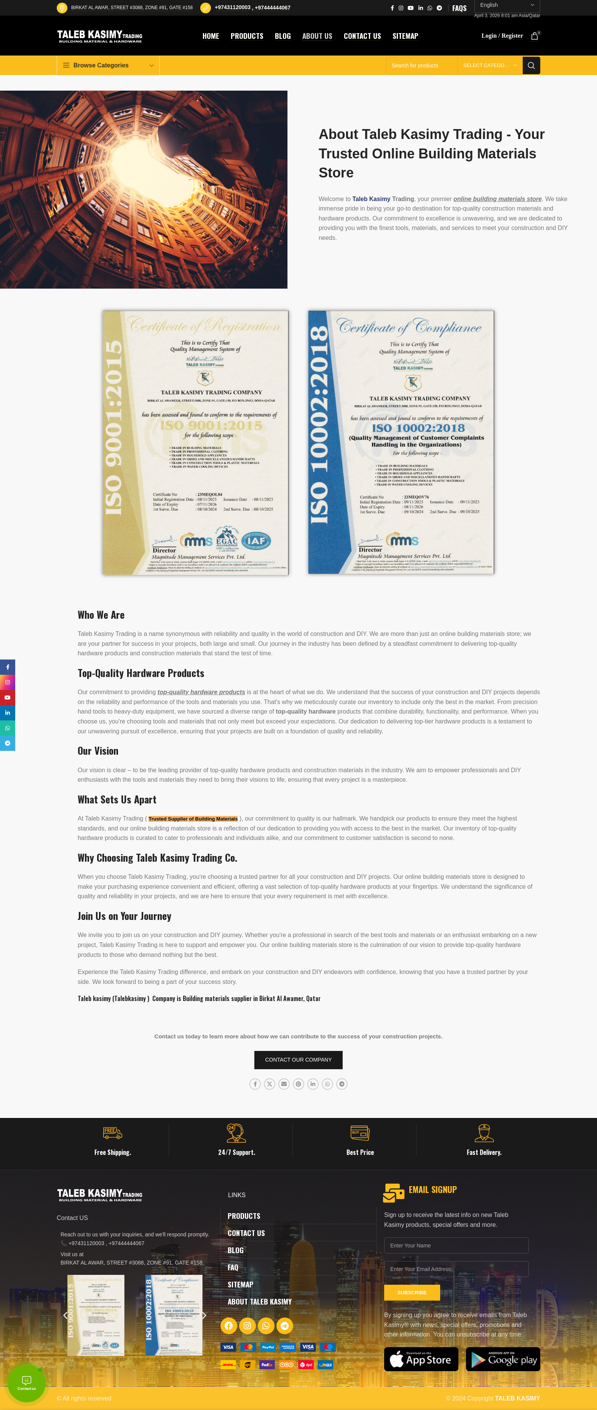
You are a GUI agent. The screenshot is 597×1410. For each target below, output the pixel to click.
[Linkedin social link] (420, 8)
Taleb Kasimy (372, 199)
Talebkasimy (130, 998)
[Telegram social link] (439, 8)
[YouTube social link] (410, 8)
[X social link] (269, 1084)
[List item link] (135, 1238)
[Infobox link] (113, 1140)
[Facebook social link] (392, 8)
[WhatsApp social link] (429, 8)
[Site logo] (101, 35)
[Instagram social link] (400, 8)
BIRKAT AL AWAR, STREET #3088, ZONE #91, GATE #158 (132, 7)
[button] (65, 1315)
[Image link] (278, 1346)
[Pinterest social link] (298, 1084)
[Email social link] (284, 1084)
